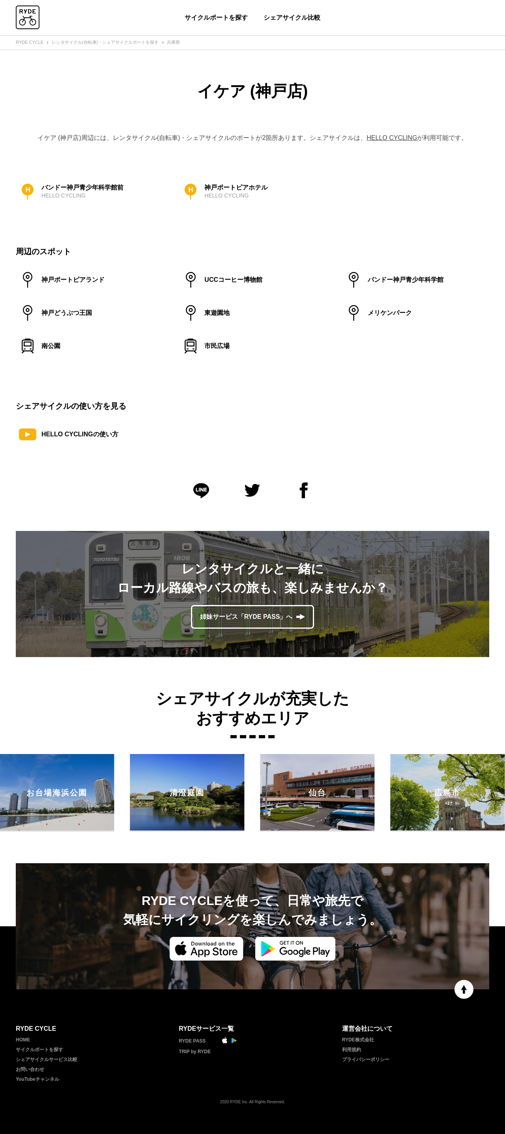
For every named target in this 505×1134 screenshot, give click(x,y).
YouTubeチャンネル (37, 1079)
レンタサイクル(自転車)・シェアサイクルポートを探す (105, 42)
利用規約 (351, 1049)
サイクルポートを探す (216, 17)
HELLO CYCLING (392, 137)
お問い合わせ (30, 1069)
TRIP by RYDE (195, 1051)
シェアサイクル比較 (292, 17)
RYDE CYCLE (29, 42)
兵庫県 (173, 42)
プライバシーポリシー (365, 1059)
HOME (23, 1040)
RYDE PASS (192, 1041)
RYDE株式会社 (358, 1040)
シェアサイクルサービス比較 (46, 1059)
